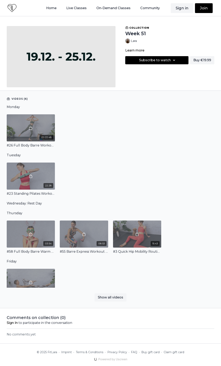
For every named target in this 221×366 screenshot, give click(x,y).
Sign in (182, 8)
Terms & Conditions (89, 352)
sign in (12, 323)
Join (204, 8)
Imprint (66, 352)
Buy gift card (150, 352)
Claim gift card (174, 352)
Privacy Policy (117, 352)
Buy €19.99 (202, 60)
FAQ (134, 352)
